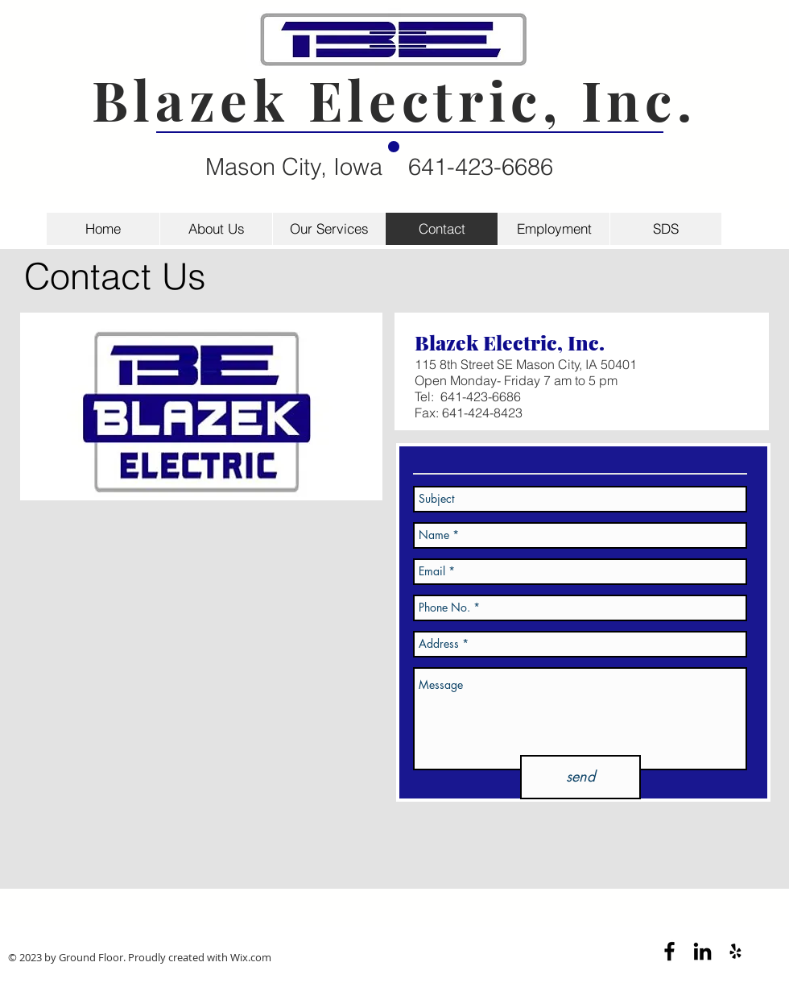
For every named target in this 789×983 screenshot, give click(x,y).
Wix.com (250, 957)
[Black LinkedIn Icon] (702, 951)
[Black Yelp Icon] (735, 951)
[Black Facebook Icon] (669, 951)
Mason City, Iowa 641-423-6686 (379, 166)
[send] (580, 777)
